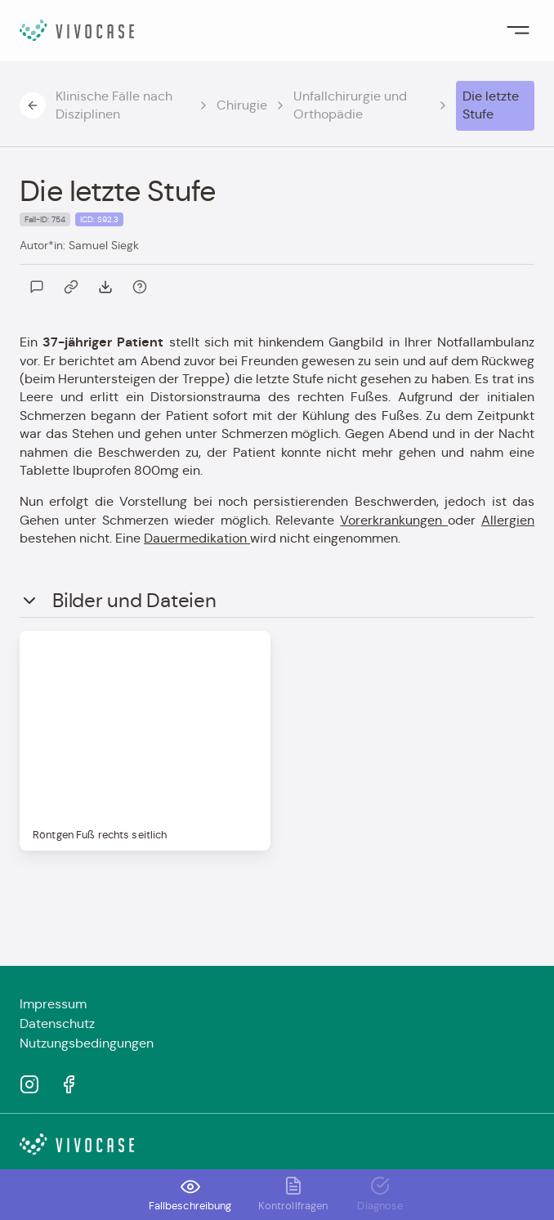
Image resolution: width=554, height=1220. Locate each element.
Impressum (53, 1004)
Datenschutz (57, 1023)
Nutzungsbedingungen (87, 1043)
